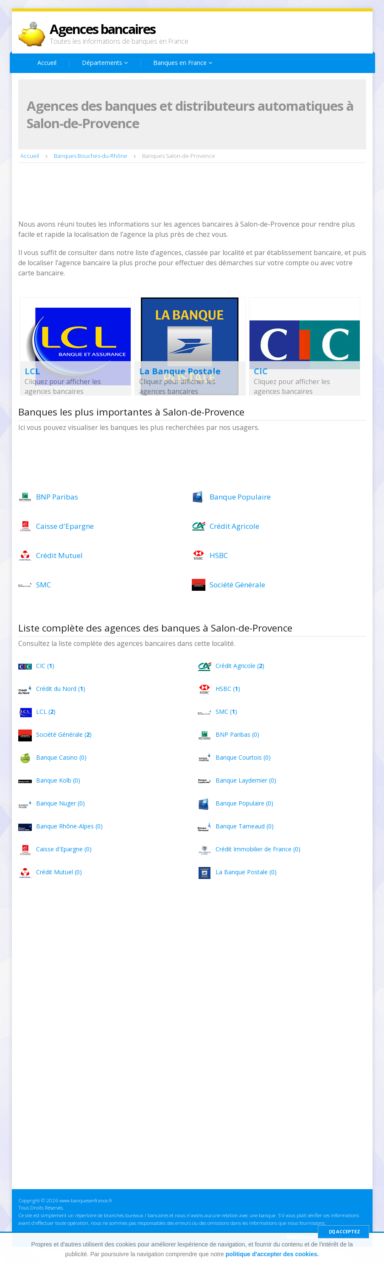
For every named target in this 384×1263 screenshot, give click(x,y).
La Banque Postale (180, 371)
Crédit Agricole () (240, 666)
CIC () (45, 666)
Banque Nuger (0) (60, 803)
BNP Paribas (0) (237, 734)
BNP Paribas (57, 497)
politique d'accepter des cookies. (272, 1254)
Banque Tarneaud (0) (245, 826)
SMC (43, 584)
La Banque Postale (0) (246, 872)
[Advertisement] (172, 192)
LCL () (46, 711)
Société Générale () (64, 734)
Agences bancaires (102, 29)
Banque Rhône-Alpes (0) (69, 826)
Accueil (46, 63)
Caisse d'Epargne (65, 526)
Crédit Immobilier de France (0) (258, 849)
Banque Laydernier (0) (246, 780)
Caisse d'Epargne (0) (64, 849)
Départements (105, 63)
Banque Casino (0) (61, 757)
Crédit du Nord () (60, 689)
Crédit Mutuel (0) (59, 872)
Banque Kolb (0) (58, 780)
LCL (32, 371)
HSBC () (228, 689)
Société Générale (237, 584)
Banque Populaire (240, 497)
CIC (261, 371)
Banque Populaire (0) (244, 803)
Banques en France (182, 63)
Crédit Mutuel (59, 555)
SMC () (226, 711)
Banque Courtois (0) (243, 757)
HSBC (219, 555)
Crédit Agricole (234, 526)
